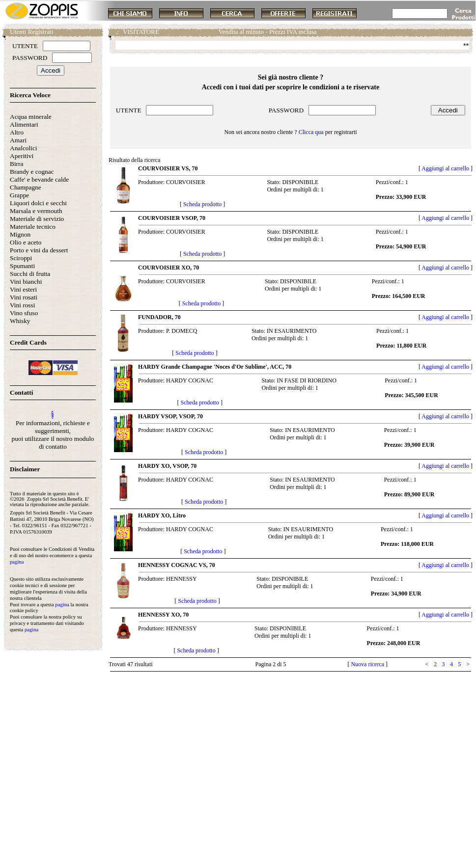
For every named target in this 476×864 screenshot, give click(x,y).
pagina (17, 562)
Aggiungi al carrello (445, 168)
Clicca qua (311, 132)
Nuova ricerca (367, 664)
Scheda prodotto (202, 204)
